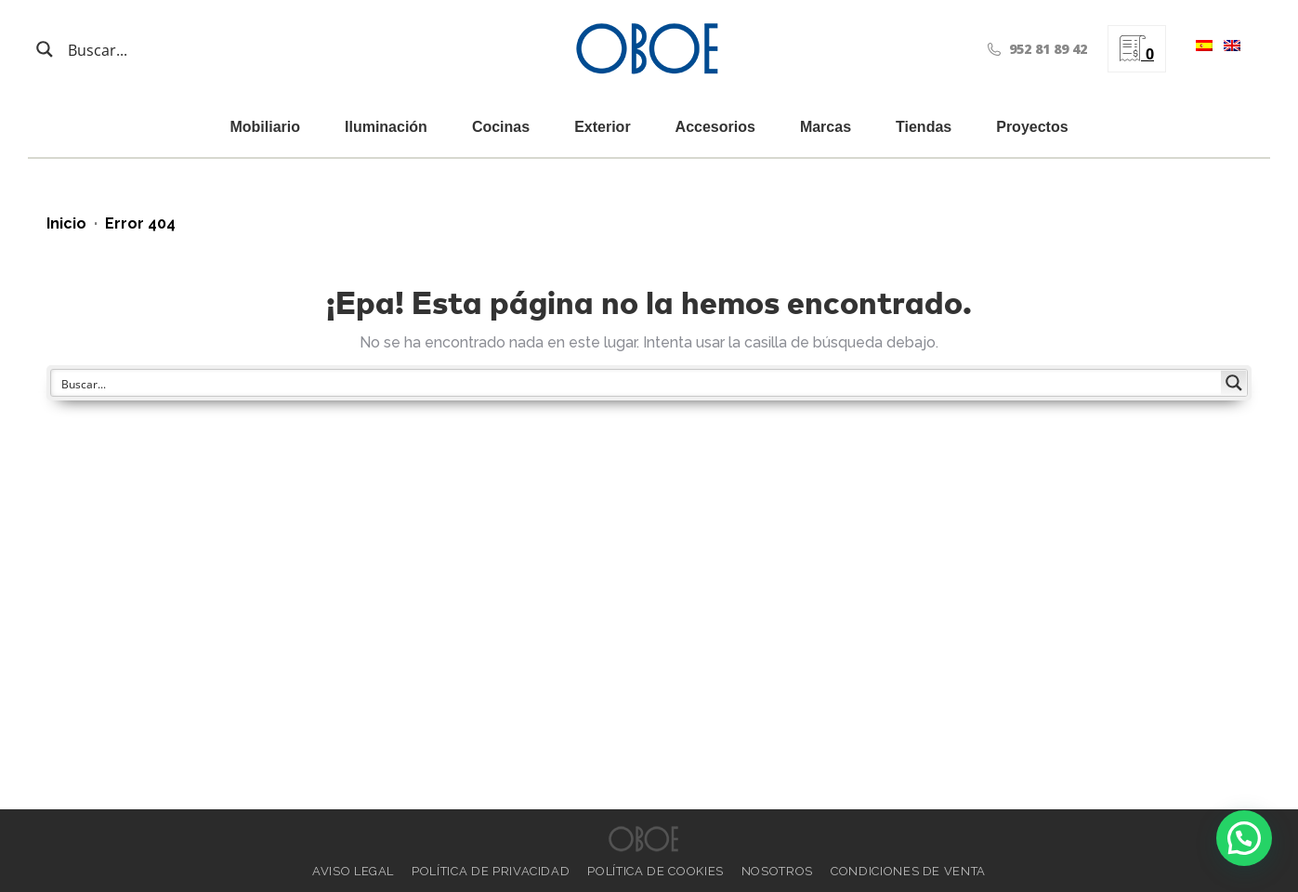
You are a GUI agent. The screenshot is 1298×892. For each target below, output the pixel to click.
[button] (1244, 838)
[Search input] (158, 49)
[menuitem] (1200, 48)
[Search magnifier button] (45, 49)
